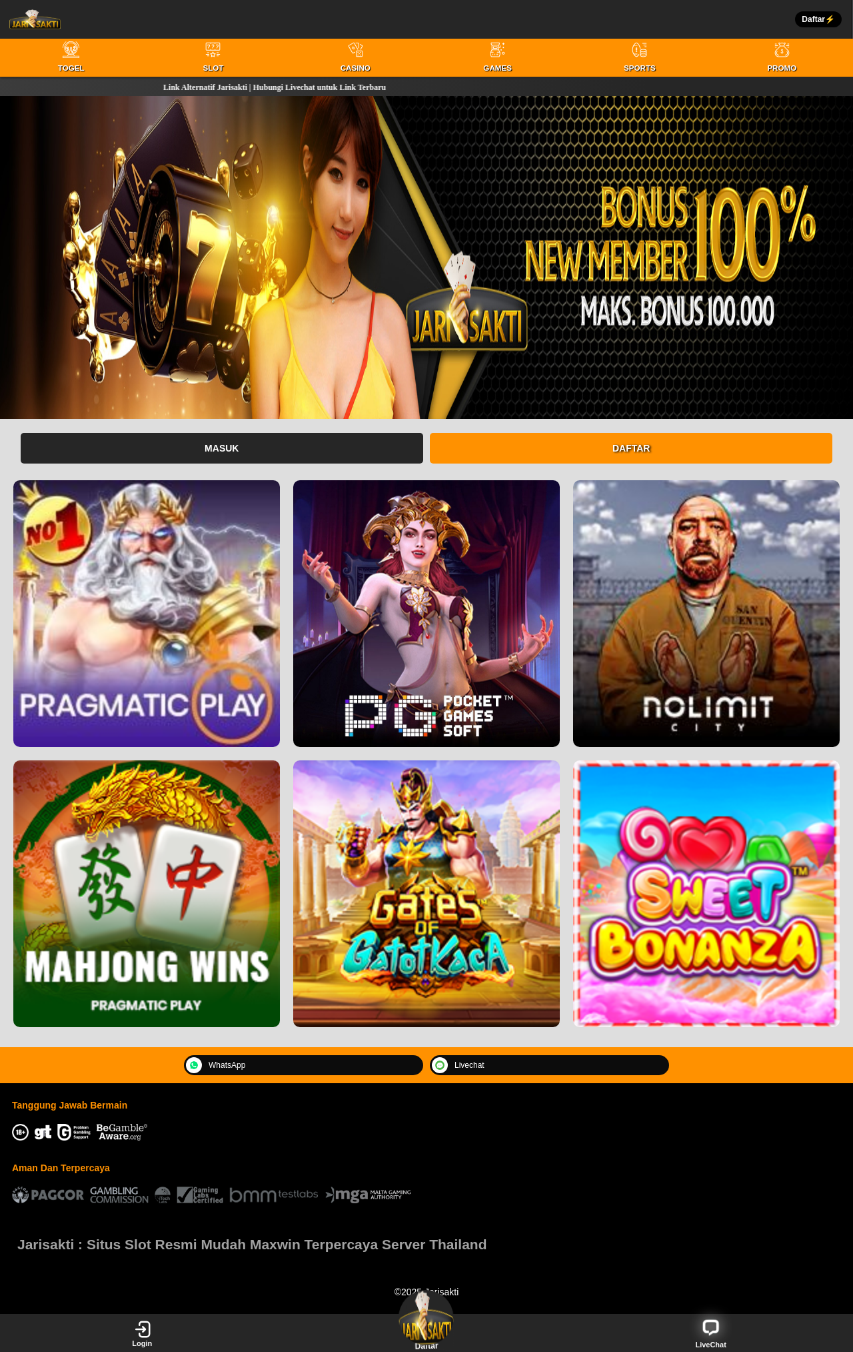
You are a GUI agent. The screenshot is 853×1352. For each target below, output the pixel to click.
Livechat (458, 1065)
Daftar (631, 448)
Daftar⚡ (818, 19)
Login (142, 1333)
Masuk (222, 448)
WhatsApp (215, 1065)
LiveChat (710, 1333)
